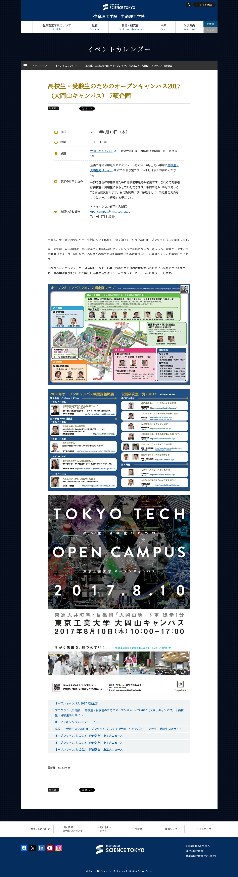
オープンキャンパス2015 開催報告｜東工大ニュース (89, 743)
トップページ (27, 27)
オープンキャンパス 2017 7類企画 (76, 703)
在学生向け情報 (194, 850)
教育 (94, 27)
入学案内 (189, 27)
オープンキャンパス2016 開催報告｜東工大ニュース (89, 736)
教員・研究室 (130, 27)
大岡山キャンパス (103, 151)
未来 (163, 27)
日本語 (210, 24)
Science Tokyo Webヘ (198, 845)
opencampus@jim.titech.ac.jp (110, 211)
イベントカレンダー (66, 65)
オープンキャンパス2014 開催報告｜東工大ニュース (89, 749)
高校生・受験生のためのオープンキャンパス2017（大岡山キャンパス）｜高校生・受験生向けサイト (118, 729)
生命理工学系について (57, 27)
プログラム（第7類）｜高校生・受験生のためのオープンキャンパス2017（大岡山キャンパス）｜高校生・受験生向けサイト (119, 712)
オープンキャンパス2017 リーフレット (79, 722)
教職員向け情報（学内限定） (201, 855)
